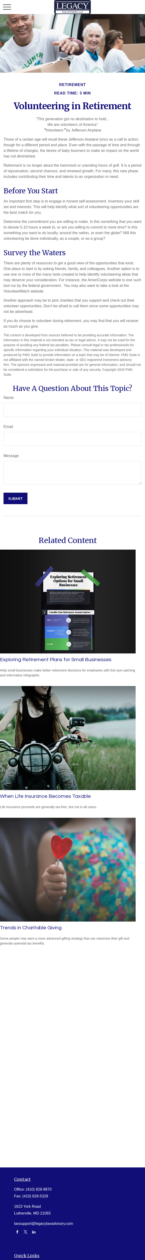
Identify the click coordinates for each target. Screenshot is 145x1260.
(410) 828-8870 (38, 1189)
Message (11, 456)
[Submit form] (15, 498)
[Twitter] (25, 1232)
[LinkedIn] (34, 1232)
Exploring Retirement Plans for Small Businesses (55, 659)
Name (9, 398)
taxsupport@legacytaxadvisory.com (43, 1224)
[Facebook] (17, 1232)
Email (8, 427)
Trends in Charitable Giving (30, 927)
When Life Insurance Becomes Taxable (45, 796)
